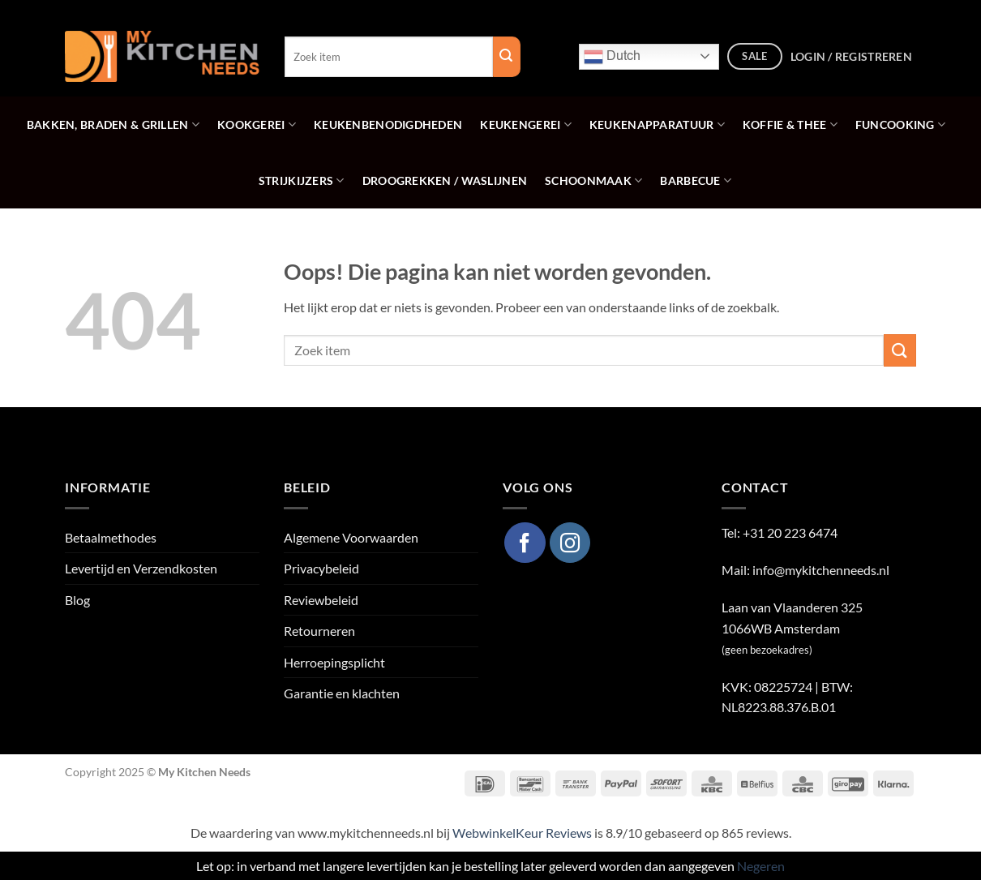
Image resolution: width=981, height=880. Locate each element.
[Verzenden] (900, 350)
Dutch (612, 57)
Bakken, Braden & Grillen (113, 124)
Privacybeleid (321, 568)
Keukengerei (526, 124)
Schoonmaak (593, 180)
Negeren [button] (761, 866)
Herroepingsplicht (334, 662)
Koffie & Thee (790, 124)
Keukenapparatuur (657, 124)
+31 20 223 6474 (790, 532)
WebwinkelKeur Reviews (522, 832)
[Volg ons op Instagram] (570, 542)
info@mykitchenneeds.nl (820, 569)
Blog (77, 599)
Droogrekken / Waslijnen (444, 180)
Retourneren (319, 630)
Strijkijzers (302, 180)
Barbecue (695, 180)
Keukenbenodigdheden (388, 124)
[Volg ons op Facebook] (524, 542)
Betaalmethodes (110, 537)
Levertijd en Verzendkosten (141, 568)
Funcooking (900, 124)
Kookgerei (256, 124)
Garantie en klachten (342, 693)
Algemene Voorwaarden (351, 537)
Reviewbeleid (321, 599)
